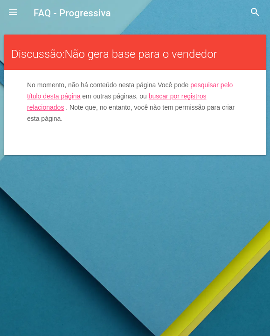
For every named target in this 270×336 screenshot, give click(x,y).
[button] (13, 13)
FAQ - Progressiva (72, 13)
